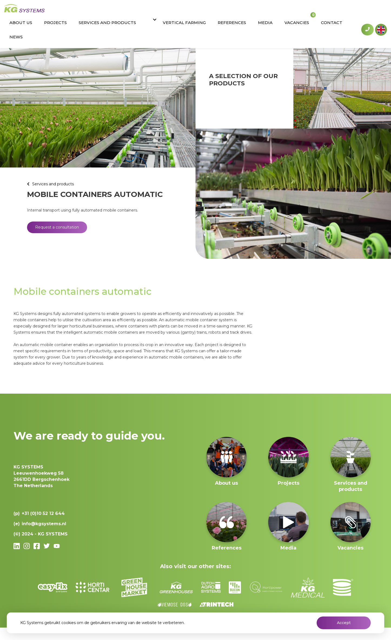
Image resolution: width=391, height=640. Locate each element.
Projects (110, 11)
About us (83, 11)
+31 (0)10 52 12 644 (367, 11)
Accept (344, 622)
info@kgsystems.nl (44, 524)
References (252, 11)
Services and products (155, 11)
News (350, 11)
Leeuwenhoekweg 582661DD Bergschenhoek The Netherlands (41, 476)
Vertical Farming (212, 11)
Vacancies (301, 11)
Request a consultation (57, 227)
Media (278, 11)
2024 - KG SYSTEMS (45, 534)
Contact (328, 11)
